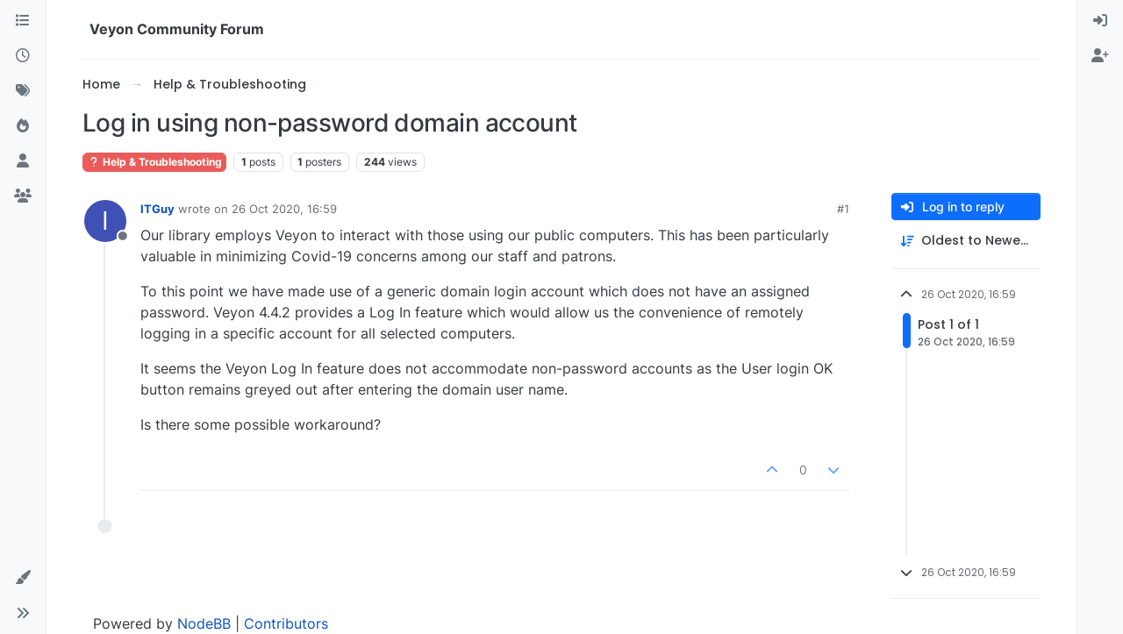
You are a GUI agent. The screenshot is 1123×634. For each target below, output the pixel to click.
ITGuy (157, 209)
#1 (843, 209)
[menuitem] (1100, 21)
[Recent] (23, 56)
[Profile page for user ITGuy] (105, 221)
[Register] (1100, 56)
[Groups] (23, 196)
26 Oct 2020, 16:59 (284, 209)
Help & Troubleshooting (154, 161)
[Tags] (23, 91)
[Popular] (23, 126)
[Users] (23, 161)
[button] (23, 578)
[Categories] (23, 21)
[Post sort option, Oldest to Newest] (966, 240)
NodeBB (204, 623)
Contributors (286, 623)
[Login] (1100, 21)
